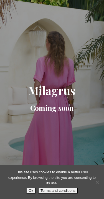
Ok (31, 190)
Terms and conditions (57, 190)
